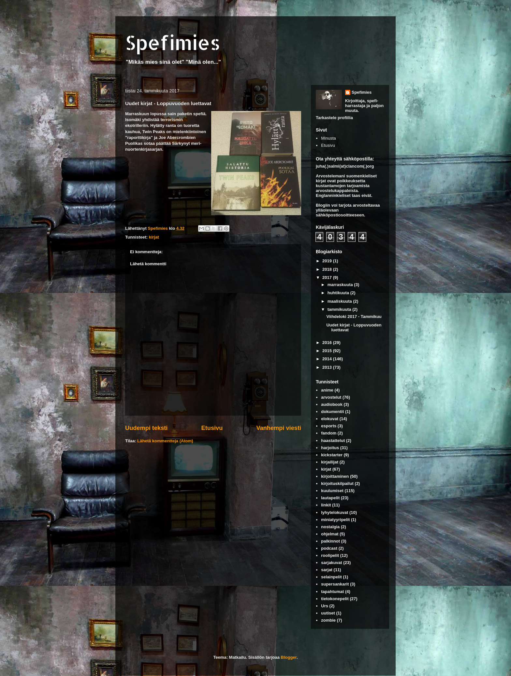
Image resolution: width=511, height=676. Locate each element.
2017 (327, 277)
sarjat (326, 569)
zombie (328, 620)
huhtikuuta (339, 292)
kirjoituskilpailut (337, 483)
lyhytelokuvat (334, 512)
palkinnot (330, 541)
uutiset (328, 613)
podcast (329, 548)
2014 (327, 358)
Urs (324, 605)
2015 (327, 350)
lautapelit (330, 497)
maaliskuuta (340, 301)
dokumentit (332, 411)
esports (328, 425)
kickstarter (332, 454)
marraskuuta (341, 284)
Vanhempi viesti (278, 428)
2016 (327, 342)
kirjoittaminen (335, 476)
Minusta (328, 138)
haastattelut (333, 440)
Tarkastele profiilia (334, 117)
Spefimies (172, 42)
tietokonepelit (335, 598)
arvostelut (331, 397)
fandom (328, 433)
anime (327, 390)
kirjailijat (329, 462)
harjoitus (330, 447)
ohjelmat (329, 533)
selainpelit (331, 576)
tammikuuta (340, 309)
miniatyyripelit (335, 519)
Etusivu (212, 428)
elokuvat (329, 418)
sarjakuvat (331, 562)
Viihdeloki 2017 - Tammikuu (353, 316)
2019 (327, 260)
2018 (327, 269)
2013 (327, 367)
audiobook (332, 404)
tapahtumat (332, 591)
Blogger (289, 657)
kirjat (154, 237)
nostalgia (330, 526)
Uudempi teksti (146, 428)
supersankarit (335, 584)
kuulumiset (332, 490)
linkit (326, 505)
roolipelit (330, 555)
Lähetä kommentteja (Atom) (165, 440)
